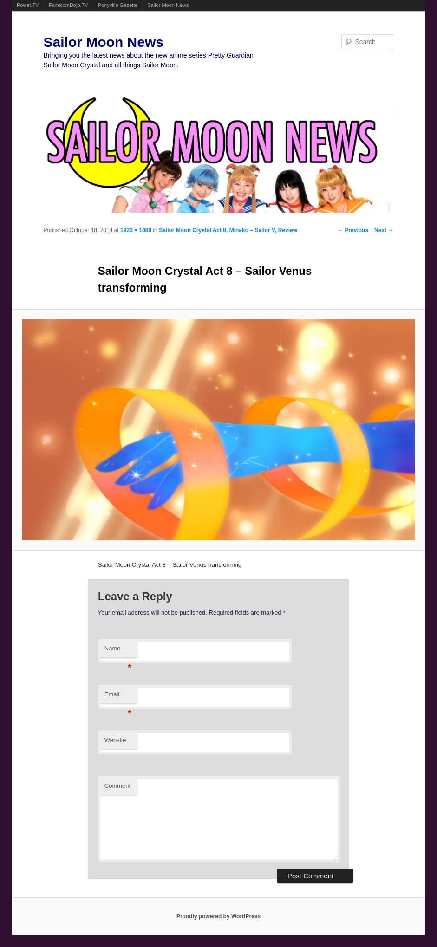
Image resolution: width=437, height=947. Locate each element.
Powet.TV (28, 5)
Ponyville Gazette (118, 5)
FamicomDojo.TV (68, 5)
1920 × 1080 (135, 230)
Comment (117, 785)
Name (118, 651)
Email (118, 697)
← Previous (353, 230)
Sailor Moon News (168, 5)
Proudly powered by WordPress (218, 916)
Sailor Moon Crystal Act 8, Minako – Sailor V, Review (228, 230)
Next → (383, 230)
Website (115, 740)
